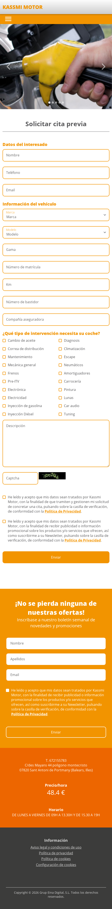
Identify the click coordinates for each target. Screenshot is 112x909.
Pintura (67, 389)
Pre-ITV (11, 381)
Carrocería (70, 381)
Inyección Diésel (18, 414)
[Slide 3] (59, 102)
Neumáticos (71, 365)
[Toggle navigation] (8, 19)
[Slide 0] (49, 102)
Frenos (11, 373)
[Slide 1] (53, 102)
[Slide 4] (63, 102)
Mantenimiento (18, 356)
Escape (67, 356)
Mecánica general (19, 365)
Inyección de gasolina (22, 405)
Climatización (72, 348)
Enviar (56, 557)
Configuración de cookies (56, 864)
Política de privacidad (56, 853)
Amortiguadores (74, 373)
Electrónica (14, 389)
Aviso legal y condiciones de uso (56, 847)
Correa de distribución (23, 348)
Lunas (66, 397)
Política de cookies (56, 858)
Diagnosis (69, 340)
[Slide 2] (56, 102)
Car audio (69, 405)
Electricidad (15, 397)
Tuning (67, 414)
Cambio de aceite (19, 340)
